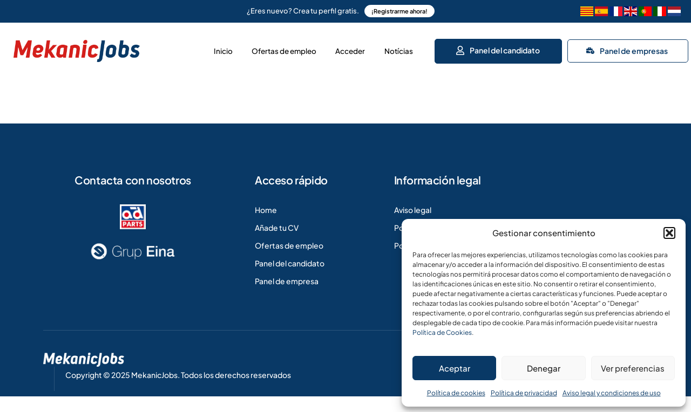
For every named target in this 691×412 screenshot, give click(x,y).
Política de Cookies (442, 332)
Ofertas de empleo (260, 48)
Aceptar (454, 368)
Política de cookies (456, 393)
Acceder (337, 48)
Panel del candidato (499, 47)
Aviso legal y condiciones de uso (612, 393)
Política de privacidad (524, 393)
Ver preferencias (633, 368)
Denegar (543, 368)
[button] (669, 233)
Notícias (395, 48)
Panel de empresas (629, 48)
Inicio (188, 48)
